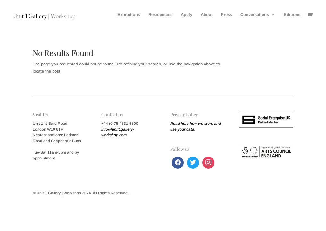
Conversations (254, 15)
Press (226, 15)
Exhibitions (128, 15)
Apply (186, 15)
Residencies (160, 15)
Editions (292, 15)
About (207, 15)
